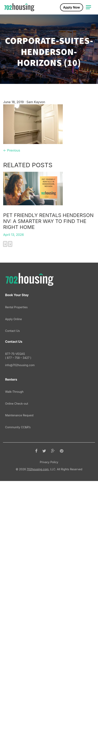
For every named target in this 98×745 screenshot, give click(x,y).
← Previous (11, 150)
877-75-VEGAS (49, 620)
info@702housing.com (20, 629)
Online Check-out (16, 667)
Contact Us (12, 594)
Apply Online (13, 583)
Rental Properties (16, 571)
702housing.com (38, 733)
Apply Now (71, 7)
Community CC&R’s (18, 691)
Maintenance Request (19, 679)
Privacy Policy (49, 726)
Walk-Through (14, 655)
